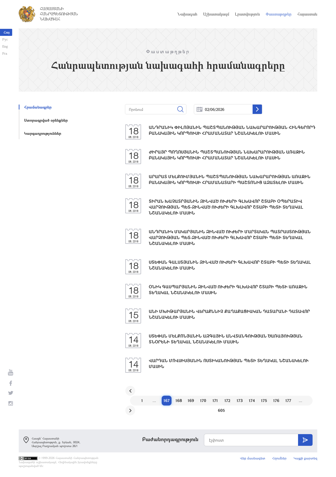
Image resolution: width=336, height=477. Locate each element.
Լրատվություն (247, 14)
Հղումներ (279, 458)
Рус (5, 39)
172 (227, 400)
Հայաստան (307, 14)
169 (191, 400)
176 (276, 400)
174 (252, 400)
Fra (4, 53)
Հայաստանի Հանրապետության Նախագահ (59, 14)
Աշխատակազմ (216, 14)
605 (221, 410)
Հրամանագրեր (38, 107)
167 (167, 400)
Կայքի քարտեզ (305, 458)
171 (215, 400)
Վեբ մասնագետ (252, 458)
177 (288, 400)
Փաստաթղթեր (278, 14)
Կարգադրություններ (42, 133)
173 (240, 400)
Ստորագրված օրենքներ (46, 120)
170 (203, 400)
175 (264, 400)
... (199, 109)
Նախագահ (187, 14)
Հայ (7, 32)
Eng (5, 46)
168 (178, 400)
